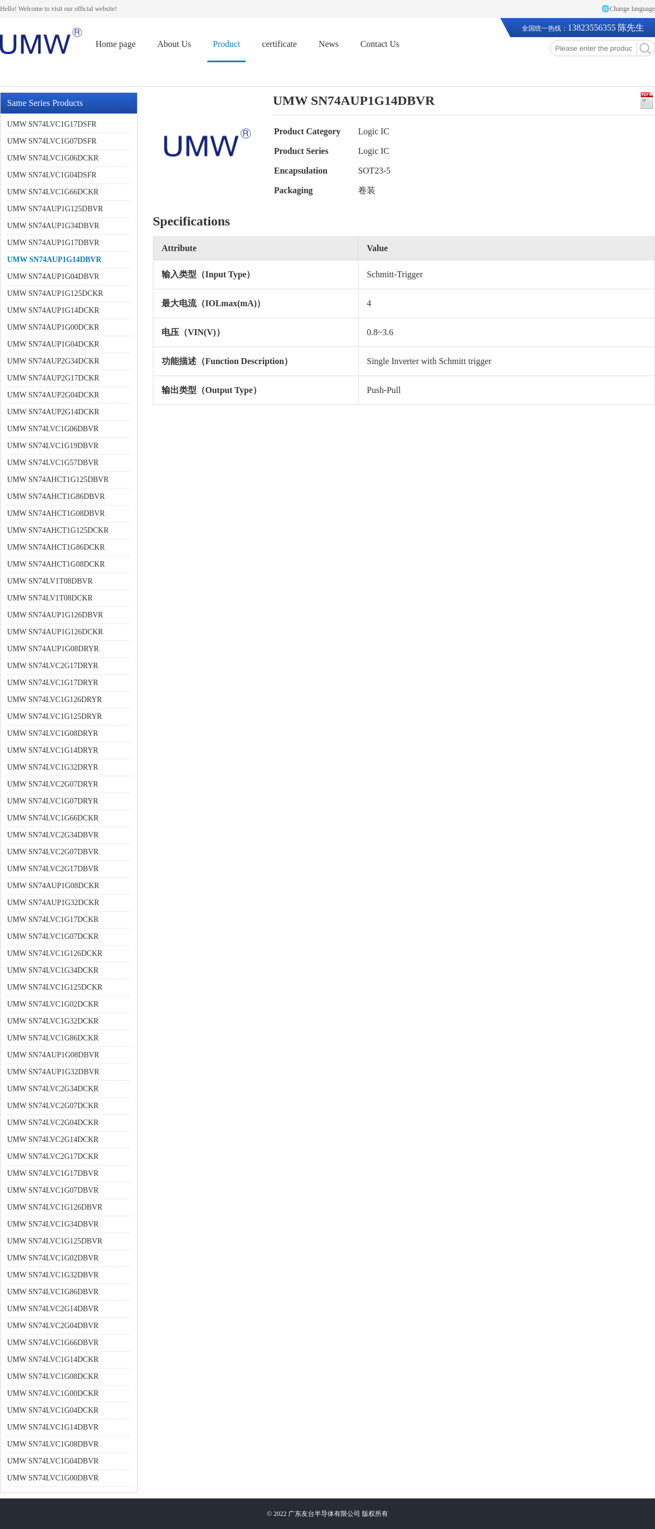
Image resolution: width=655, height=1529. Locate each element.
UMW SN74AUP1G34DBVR (53, 226)
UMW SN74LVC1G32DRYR (52, 767)
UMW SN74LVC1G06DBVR (53, 429)
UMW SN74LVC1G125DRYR (54, 716)
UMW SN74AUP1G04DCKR (53, 344)
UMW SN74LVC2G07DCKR (53, 1106)
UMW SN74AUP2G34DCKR (53, 361)
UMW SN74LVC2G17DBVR (53, 869)
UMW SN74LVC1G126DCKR (55, 953)
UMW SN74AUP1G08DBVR (53, 1055)
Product (226, 44)
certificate (279, 44)
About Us (174, 44)
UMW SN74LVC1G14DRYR (52, 750)
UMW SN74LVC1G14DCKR (53, 1359)
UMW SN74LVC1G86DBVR (53, 1292)
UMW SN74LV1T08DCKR (50, 598)
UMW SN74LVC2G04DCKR (53, 1123)
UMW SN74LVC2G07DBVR (53, 852)
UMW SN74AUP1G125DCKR (55, 293)
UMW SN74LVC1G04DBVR (53, 1461)
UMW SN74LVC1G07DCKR (53, 936)
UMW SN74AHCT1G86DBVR (56, 496)
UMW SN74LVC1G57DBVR (53, 463)
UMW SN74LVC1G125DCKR (55, 987)
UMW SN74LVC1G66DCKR (53, 192)
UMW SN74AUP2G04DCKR (53, 395)
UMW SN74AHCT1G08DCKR (56, 564)
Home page (115, 44)
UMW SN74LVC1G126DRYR (54, 699)
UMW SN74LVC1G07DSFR (52, 141)
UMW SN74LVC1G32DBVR (53, 1275)
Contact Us (380, 44)
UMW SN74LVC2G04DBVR (53, 1326)
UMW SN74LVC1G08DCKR (53, 1376)
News (328, 44)
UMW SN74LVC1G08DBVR (53, 1444)
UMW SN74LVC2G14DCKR (53, 1139)
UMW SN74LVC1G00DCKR (53, 1393)
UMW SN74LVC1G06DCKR (53, 158)
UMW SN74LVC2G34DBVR (53, 835)
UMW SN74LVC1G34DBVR (53, 1224)
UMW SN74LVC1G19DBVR (53, 446)
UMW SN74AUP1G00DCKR (53, 327)
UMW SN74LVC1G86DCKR (53, 1038)
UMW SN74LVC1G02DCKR (53, 1004)
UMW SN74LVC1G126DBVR (55, 1207)
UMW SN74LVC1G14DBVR (53, 1427)
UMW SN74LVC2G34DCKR (53, 1089)
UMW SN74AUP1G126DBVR (55, 615)
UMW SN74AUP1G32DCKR (53, 903)
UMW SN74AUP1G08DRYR (53, 649)
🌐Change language (628, 9)
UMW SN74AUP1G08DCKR (53, 886)
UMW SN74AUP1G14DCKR (53, 310)
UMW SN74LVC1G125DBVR (55, 1241)
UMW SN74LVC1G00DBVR (53, 1478)
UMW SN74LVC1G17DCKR (53, 919)
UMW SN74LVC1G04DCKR (53, 1410)
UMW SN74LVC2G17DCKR (53, 1156)
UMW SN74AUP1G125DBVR (55, 209)
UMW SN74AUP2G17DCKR (53, 378)
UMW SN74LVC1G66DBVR (53, 1342)
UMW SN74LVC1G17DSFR (52, 124)
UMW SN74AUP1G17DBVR (53, 243)
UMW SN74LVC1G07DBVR (53, 1190)
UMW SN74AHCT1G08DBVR (56, 513)
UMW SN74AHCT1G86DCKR (56, 547)
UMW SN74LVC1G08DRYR (52, 733)
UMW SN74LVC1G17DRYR (52, 683)
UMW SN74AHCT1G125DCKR (58, 530)
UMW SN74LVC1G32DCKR (53, 1021)
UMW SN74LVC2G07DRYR (52, 784)
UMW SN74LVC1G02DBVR (53, 1258)
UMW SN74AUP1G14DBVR (54, 259)
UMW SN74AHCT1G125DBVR (58, 479)
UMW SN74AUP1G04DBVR (53, 276)
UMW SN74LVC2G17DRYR (52, 666)
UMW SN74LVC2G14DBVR (53, 1309)
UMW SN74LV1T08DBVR (50, 581)
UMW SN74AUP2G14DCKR (53, 412)
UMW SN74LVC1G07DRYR (52, 801)
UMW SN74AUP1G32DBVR (53, 1072)
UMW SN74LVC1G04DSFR (52, 175)
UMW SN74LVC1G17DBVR (53, 1173)
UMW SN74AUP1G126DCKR (55, 632)
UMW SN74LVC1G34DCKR (53, 970)
